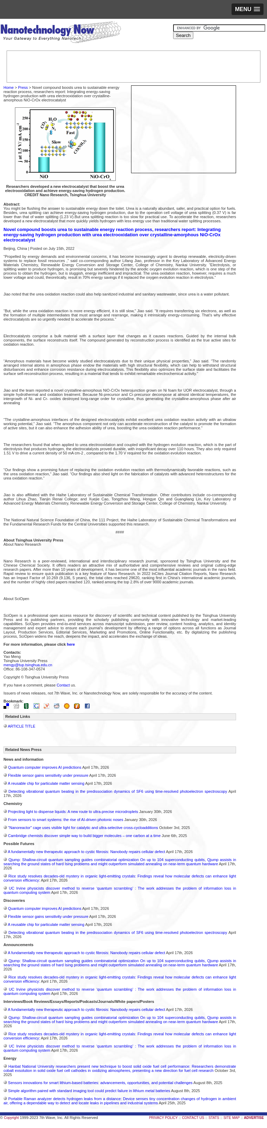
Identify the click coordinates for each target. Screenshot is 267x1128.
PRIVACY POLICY (163, 1118)
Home (8, 87)
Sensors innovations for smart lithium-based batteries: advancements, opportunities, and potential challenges (100, 1083)
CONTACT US (193, 1118)
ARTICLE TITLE (21, 726)
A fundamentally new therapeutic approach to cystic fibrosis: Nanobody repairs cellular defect (86, 852)
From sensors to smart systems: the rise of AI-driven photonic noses (65, 820)
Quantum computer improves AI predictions (44, 767)
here (71, 644)
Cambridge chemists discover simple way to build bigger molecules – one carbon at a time (84, 836)
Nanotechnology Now (60, 33)
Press (23, 87)
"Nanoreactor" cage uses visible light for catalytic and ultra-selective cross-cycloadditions (83, 828)
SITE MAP (232, 1118)
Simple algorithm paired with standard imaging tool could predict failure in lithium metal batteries (89, 1091)
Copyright (11, 1118)
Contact (63, 685)
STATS (214, 1118)
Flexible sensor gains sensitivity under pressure (48, 775)
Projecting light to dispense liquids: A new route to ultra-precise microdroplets (73, 811)
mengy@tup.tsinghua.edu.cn (27, 665)
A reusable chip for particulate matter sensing (46, 783)
